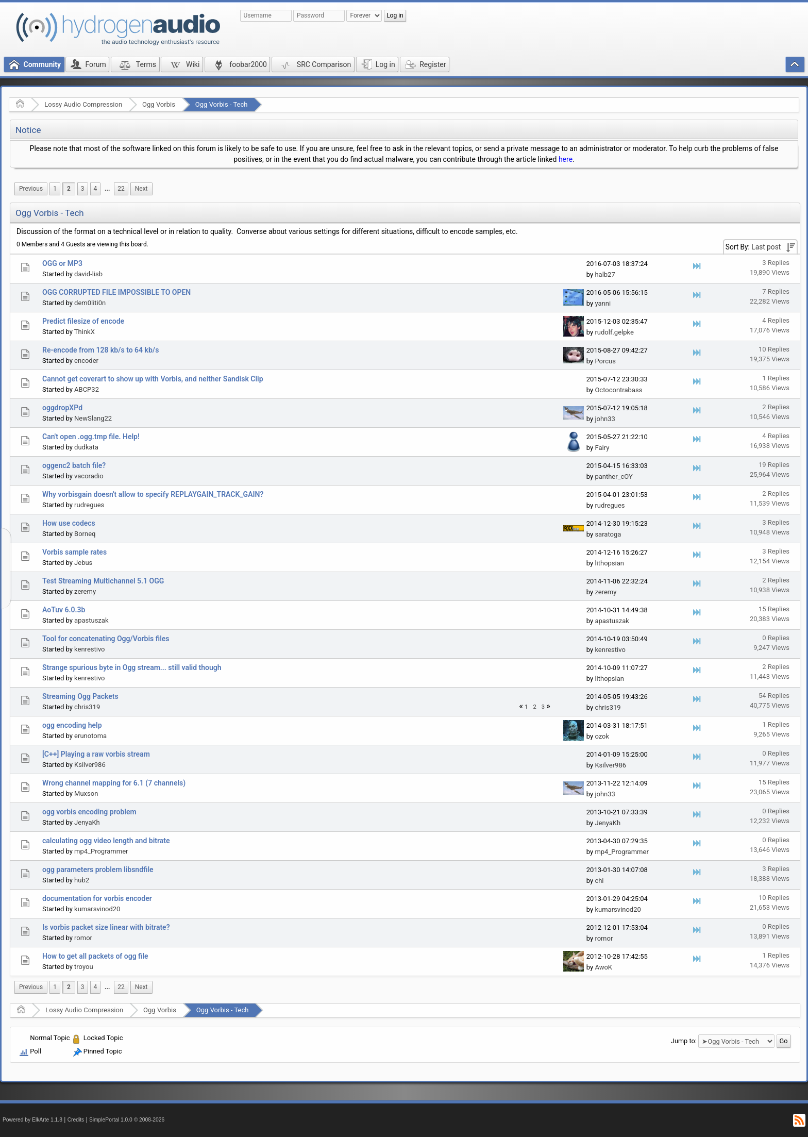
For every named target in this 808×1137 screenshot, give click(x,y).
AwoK (603, 967)
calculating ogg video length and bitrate (106, 841)
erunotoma (90, 736)
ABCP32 (86, 389)
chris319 (87, 707)
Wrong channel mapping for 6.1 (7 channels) (114, 783)
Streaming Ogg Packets (80, 696)
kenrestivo (89, 649)
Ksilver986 (90, 764)
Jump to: (684, 1041)
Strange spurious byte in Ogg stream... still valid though (132, 667)
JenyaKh (87, 822)
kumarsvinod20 (97, 909)
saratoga (608, 534)
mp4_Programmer (101, 851)
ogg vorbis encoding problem (89, 812)
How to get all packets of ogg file (95, 956)
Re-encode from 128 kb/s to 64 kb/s (100, 350)
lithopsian (609, 563)
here (566, 159)
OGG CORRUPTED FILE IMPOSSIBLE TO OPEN (116, 292)
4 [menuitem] (95, 188)
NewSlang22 (93, 418)
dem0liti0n (90, 303)
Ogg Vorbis (158, 104)
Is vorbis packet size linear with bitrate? (106, 927)
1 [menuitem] (55, 188)
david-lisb (88, 274)
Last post (766, 247)
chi (599, 880)
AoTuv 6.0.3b (63, 610)
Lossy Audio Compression (83, 104)
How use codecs (68, 523)
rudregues (89, 505)
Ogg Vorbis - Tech (221, 104)
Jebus (83, 562)
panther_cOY (613, 476)
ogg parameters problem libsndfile (98, 869)
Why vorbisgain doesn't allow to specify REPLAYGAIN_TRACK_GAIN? (152, 494)
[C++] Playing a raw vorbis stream (96, 754)
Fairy (602, 448)
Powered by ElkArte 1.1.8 (32, 1120)
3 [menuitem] (83, 188)
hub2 (81, 880)
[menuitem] (30, 188)
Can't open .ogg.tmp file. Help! (91, 436)
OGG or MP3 (62, 263)
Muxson (86, 793)
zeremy (85, 591)
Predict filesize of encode (83, 321)
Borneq (84, 534)
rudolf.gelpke (614, 332)
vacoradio (89, 476)
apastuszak (91, 620)
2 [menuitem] (69, 188)
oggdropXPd (62, 408)
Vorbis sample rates (74, 552)
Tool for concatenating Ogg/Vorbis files (106, 638)
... (107, 188)
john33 (605, 419)
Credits (76, 1120)
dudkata (86, 447)
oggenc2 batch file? (74, 465)
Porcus (605, 361)
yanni (603, 303)
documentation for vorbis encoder (97, 898)
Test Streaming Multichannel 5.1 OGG (103, 581)
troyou (83, 967)
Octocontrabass (618, 390)
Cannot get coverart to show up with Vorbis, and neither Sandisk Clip (152, 379)
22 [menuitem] (120, 188)
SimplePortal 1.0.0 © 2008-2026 (126, 1120)
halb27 (605, 274)
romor (83, 938)
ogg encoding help (72, 725)
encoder (86, 360)
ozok (602, 736)
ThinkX (84, 332)
